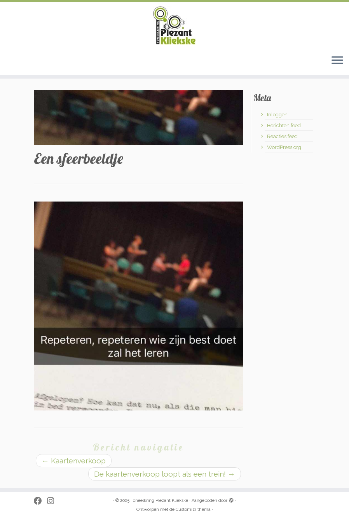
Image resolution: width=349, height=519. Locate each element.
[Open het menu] (337, 61)
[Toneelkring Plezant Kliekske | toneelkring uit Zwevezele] (174, 25)
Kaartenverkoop (74, 460)
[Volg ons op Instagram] (53, 501)
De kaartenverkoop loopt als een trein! (164, 474)
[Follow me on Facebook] (40, 501)
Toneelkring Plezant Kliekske (159, 500)
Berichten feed (284, 125)
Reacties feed (282, 136)
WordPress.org (284, 147)
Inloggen (277, 114)
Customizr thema (193, 509)
